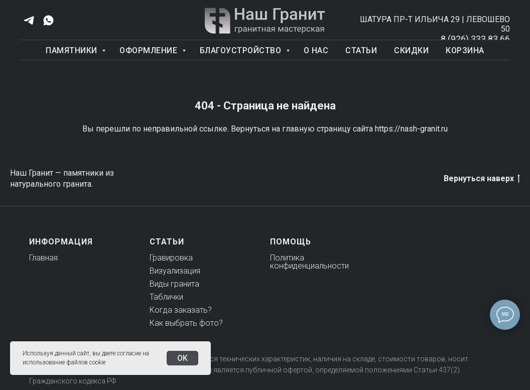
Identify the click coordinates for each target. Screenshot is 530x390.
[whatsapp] (48, 20)
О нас (316, 50)
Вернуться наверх (482, 179)
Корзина (465, 50)
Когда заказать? (181, 310)
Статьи (361, 50)
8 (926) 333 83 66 (475, 39)
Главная (43, 258)
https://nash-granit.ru (411, 129)
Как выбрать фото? (186, 323)
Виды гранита (174, 284)
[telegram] (29, 20)
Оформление (149, 50)
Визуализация (175, 271)
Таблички (166, 297)
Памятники (72, 50)
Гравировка (171, 258)
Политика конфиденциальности (309, 262)
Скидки (411, 50)
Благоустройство (242, 50)
